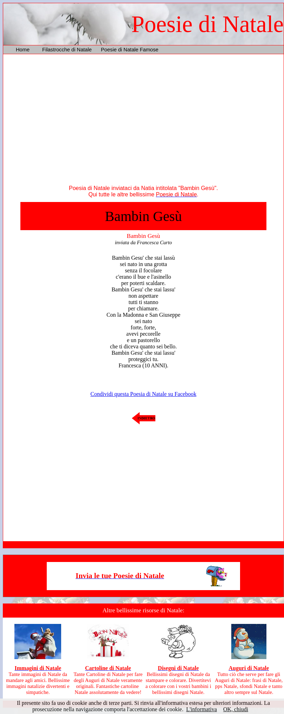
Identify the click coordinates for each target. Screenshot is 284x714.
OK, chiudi (235, 709)
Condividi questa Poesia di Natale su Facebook (143, 394)
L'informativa (201, 709)
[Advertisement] (143, 121)
